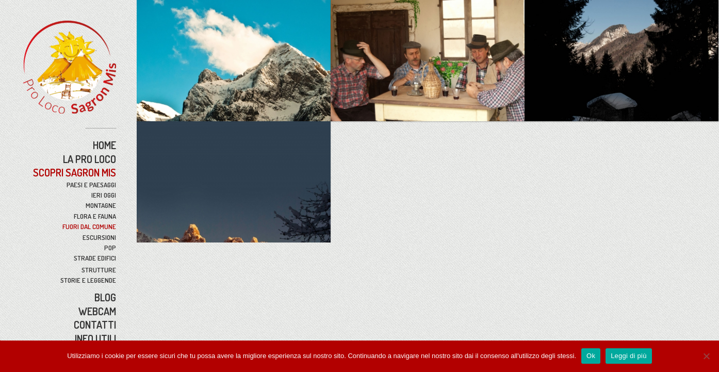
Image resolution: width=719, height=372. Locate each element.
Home (104, 145)
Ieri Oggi (103, 195)
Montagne (101, 205)
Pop (110, 248)
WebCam (97, 311)
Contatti (95, 324)
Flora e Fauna (95, 216)
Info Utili (95, 338)
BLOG (105, 297)
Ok (590, 356)
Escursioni (99, 237)
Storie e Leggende (88, 280)
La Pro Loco (89, 159)
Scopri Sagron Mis (74, 172)
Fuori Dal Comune (89, 226)
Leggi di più (629, 356)
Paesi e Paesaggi (91, 185)
